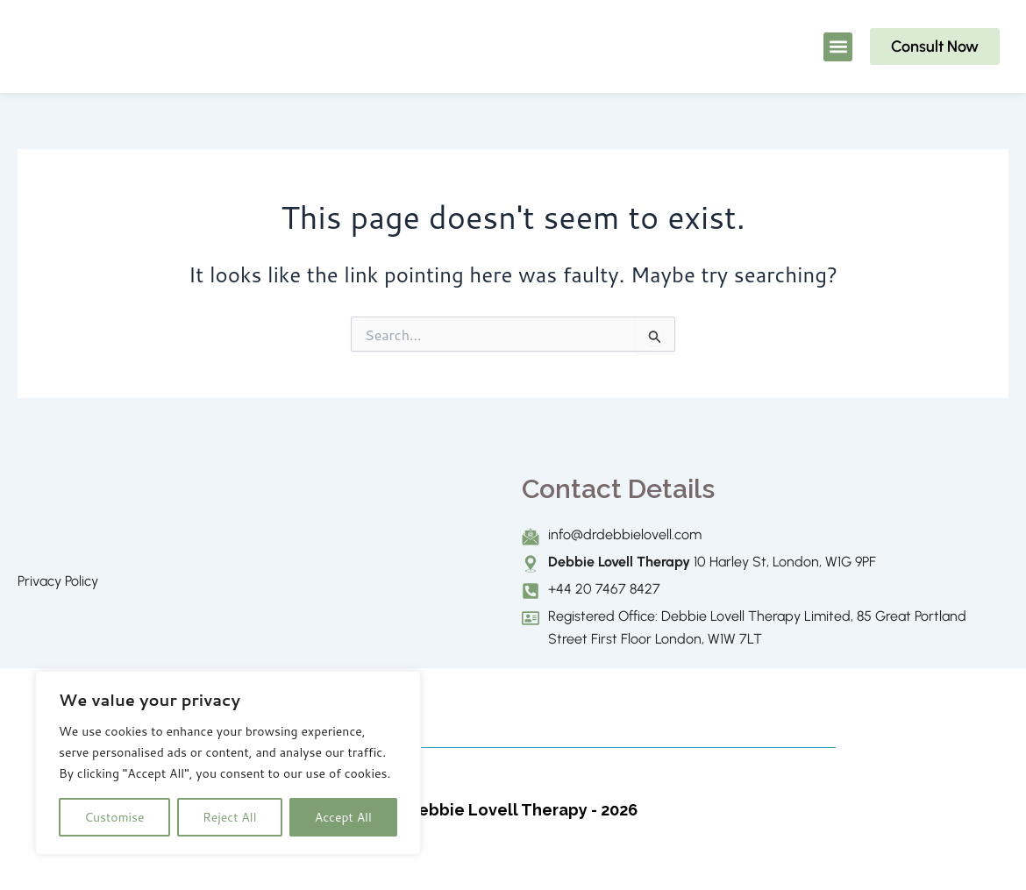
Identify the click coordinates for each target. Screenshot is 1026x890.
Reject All (230, 817)
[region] (228, 763)
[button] (837, 46)
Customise (114, 817)
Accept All (343, 817)
